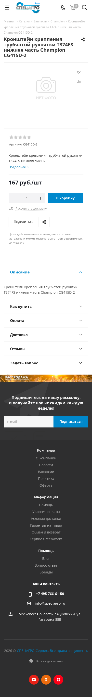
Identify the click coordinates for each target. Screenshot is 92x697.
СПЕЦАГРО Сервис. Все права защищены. (52, 650)
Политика (46, 478)
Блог (46, 558)
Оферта (46, 485)
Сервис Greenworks (46, 539)
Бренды (46, 572)
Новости (46, 465)
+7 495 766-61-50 (50, 593)
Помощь (46, 505)
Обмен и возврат (46, 532)
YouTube (34, 680)
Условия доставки (46, 518)
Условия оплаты (46, 511)
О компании (46, 458)
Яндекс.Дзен (58, 680)
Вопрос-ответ (46, 565)
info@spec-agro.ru (50, 603)
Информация (46, 497)
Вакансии (46, 471)
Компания (46, 450)
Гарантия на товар (46, 525)
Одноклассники (46, 680)
